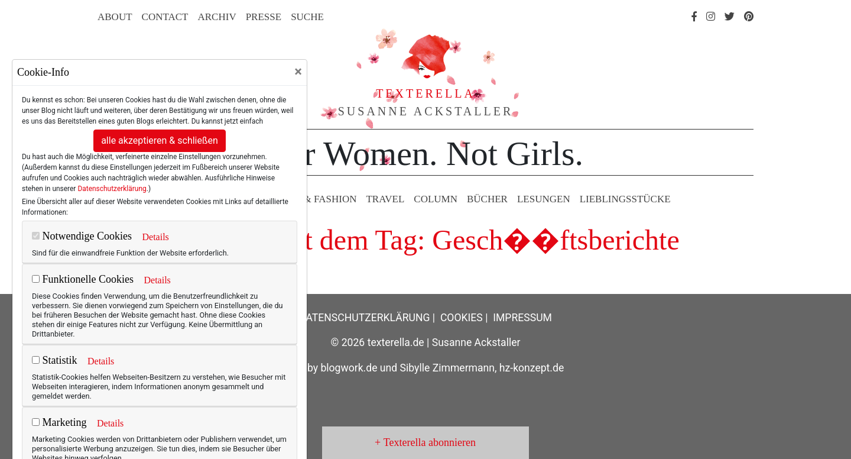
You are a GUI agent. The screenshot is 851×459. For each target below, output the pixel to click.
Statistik (54, 360)
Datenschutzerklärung (111, 189)
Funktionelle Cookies (83, 279)
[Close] (298, 71)
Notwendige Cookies (82, 236)
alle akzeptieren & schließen (159, 140)
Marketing (59, 422)
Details (155, 237)
